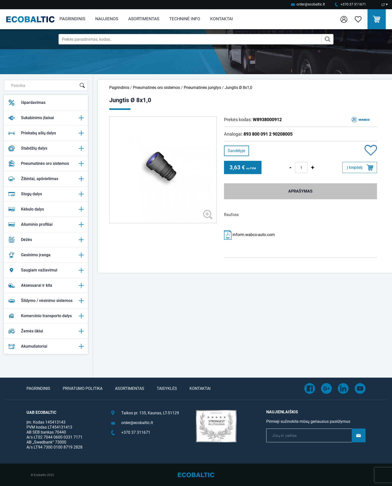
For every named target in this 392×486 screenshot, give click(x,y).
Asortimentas (143, 18)
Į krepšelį (354, 167)
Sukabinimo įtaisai (46, 118)
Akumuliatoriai (46, 346)
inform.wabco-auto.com (249, 234)
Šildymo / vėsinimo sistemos (46, 301)
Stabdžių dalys (46, 148)
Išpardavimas (27, 103)
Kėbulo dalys (46, 209)
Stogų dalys (46, 194)
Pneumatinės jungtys (202, 87)
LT (383, 5)
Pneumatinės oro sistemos (46, 164)
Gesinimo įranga (46, 255)
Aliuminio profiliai (46, 225)
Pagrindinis (72, 18)
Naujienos (106, 18)
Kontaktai (221, 18)
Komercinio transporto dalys (46, 316)
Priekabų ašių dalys (46, 133)
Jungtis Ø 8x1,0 (238, 87)
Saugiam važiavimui (46, 270)
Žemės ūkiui (46, 331)
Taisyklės (167, 388)
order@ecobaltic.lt (310, 4)
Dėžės (46, 240)
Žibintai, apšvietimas (46, 179)
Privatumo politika (82, 388)
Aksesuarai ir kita (46, 285)
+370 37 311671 (353, 4)
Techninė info (184, 18)
